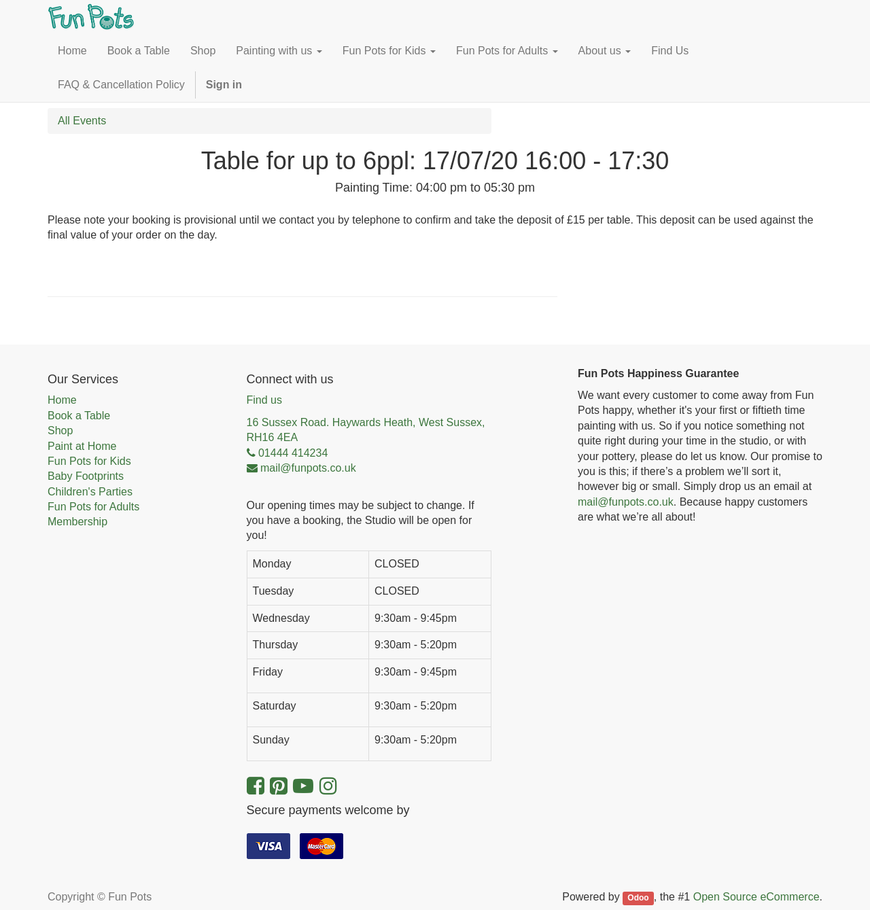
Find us (264, 400)
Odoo (637, 898)
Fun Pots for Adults (93, 506)
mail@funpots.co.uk (626, 502)
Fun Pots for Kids (89, 461)
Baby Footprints (86, 476)
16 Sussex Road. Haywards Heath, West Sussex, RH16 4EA (366, 430)
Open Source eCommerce (756, 897)
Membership (77, 521)
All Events (82, 120)
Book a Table (79, 415)
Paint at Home (82, 446)
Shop (60, 430)
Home (62, 400)
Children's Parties (90, 491)
